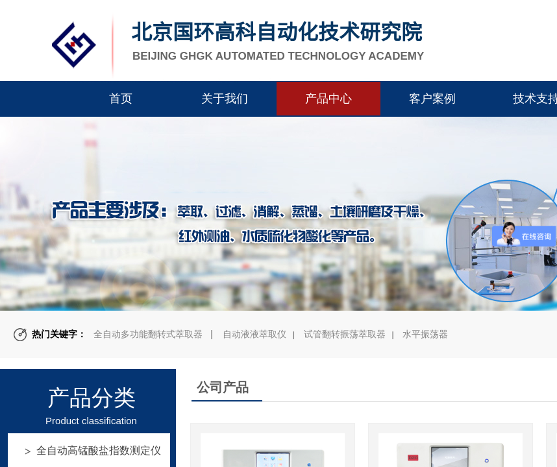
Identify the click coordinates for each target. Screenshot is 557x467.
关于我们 (224, 98)
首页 (120, 98)
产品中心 (328, 98)
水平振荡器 (425, 334)
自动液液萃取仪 (254, 334)
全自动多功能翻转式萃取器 (148, 334)
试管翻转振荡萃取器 (345, 334)
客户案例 (432, 98)
